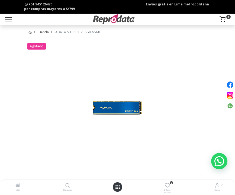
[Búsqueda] (67, 186)
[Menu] (8, 19)
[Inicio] (17, 186)
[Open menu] (117, 187)
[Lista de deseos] (167, 186)
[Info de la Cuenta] (217, 186)
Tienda (43, 32)
